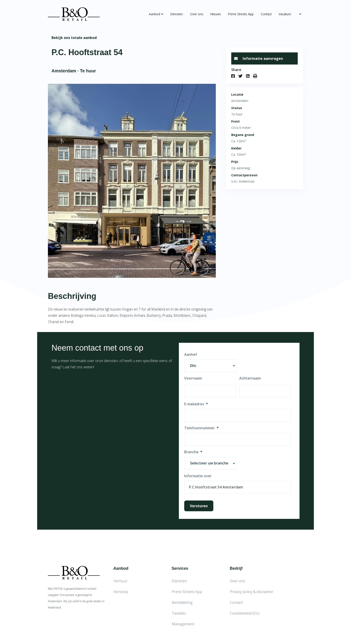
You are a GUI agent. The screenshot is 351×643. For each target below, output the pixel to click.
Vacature (285, 14)
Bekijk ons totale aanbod (74, 37)
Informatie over (198, 476)
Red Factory (254, 636)
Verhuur (120, 580)
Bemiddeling (182, 602)
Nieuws (215, 14)
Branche (193, 452)
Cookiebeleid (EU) (244, 613)
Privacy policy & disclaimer (251, 591)
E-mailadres (196, 404)
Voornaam (193, 378)
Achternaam (250, 378)
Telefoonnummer (201, 428)
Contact (266, 14)
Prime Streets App (241, 14)
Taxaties (179, 613)
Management (183, 623)
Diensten (176, 14)
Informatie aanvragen (258, 58)
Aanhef (190, 354)
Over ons (196, 14)
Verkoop (120, 591)
